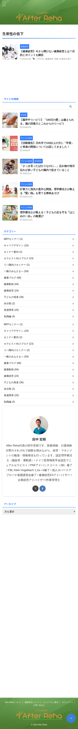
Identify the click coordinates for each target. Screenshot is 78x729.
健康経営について (32, 702)
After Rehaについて (13, 702)
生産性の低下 (65, 59)
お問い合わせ (39, 705)
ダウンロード (67, 702)
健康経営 (49, 59)
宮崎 (56, 59)
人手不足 (40, 59)
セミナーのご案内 (50, 702)
